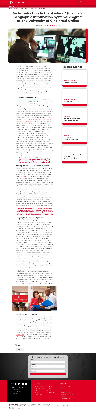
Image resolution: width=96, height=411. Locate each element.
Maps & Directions (65, 386)
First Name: (33, 364)
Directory (62, 396)
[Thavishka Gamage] (74, 74)
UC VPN (49, 390)
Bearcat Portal (38, 394)
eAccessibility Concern (57, 405)
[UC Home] (16, 2)
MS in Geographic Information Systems (34, 317)
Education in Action (68, 152)
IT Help (49, 388)
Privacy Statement (67, 405)
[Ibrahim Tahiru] (74, 93)
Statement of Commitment (45, 405)
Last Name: (33, 368)
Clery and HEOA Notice (18, 405)
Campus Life (66, 135)
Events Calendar (65, 398)
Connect (32, 329)
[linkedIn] (26, 384)
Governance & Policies (66, 394)
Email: (32, 359)
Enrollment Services (40, 388)
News (61, 390)
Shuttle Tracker (51, 386)
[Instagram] (19, 384)
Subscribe (48, 374)
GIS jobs (23, 176)
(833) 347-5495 (20, 334)
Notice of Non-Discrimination (31, 405)
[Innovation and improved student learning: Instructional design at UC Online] (74, 148)
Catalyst (36, 392)
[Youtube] (23, 384)
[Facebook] (12, 384)
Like (58, 25)
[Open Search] (80, 2)
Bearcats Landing (51, 392)
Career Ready (67, 116)
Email (35, 390)
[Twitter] (16, 384)
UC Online (20, 349)
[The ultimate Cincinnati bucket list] (74, 130)
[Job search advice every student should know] (74, 111)
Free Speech (75, 405)
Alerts (10, 405)
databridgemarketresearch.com (32, 100)
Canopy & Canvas (39, 386)
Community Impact (65, 392)
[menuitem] (10, 9)
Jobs (61, 388)
